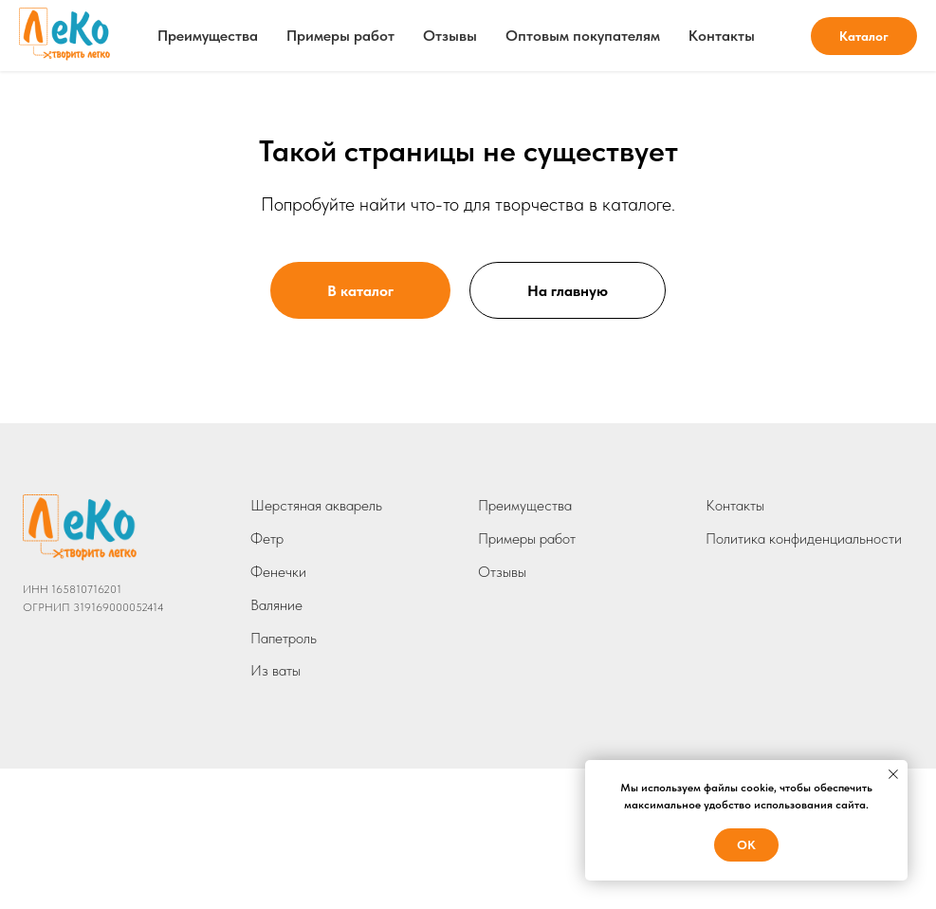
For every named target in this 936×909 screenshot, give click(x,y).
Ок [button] (746, 845)
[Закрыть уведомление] (893, 774)
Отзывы (450, 36)
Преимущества (207, 36)
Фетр (267, 538)
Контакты (721, 36)
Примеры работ (340, 36)
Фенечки (278, 572)
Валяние (276, 605)
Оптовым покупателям (582, 36)
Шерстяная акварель (316, 505)
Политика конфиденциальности (804, 538)
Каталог (864, 36)
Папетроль (283, 638)
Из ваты (275, 670)
